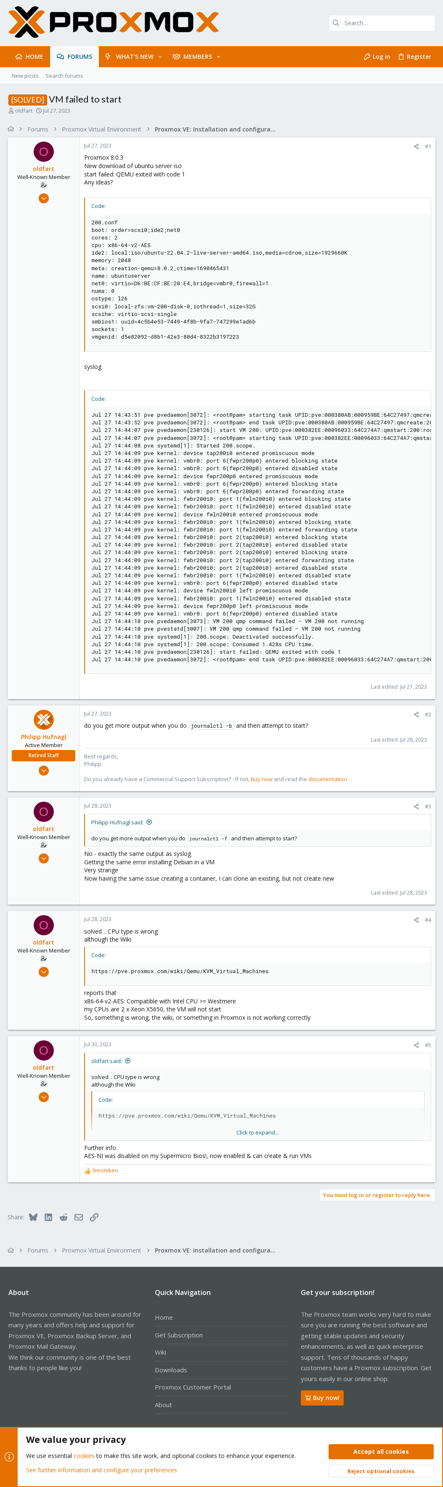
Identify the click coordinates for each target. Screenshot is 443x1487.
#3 (427, 806)
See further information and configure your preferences (101, 1470)
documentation (328, 779)
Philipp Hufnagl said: (118, 822)
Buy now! (322, 1398)
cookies (84, 1456)
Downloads (171, 1370)
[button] (160, 56)
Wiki (160, 1352)
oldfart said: (107, 1061)
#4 (427, 920)
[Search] (382, 23)
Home (164, 1317)
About (163, 1404)
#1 (427, 146)
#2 (427, 714)
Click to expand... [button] (258, 1132)
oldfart (23, 110)
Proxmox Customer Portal (193, 1387)
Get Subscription (179, 1335)
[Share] (415, 146)
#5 (427, 1045)
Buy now (262, 779)
